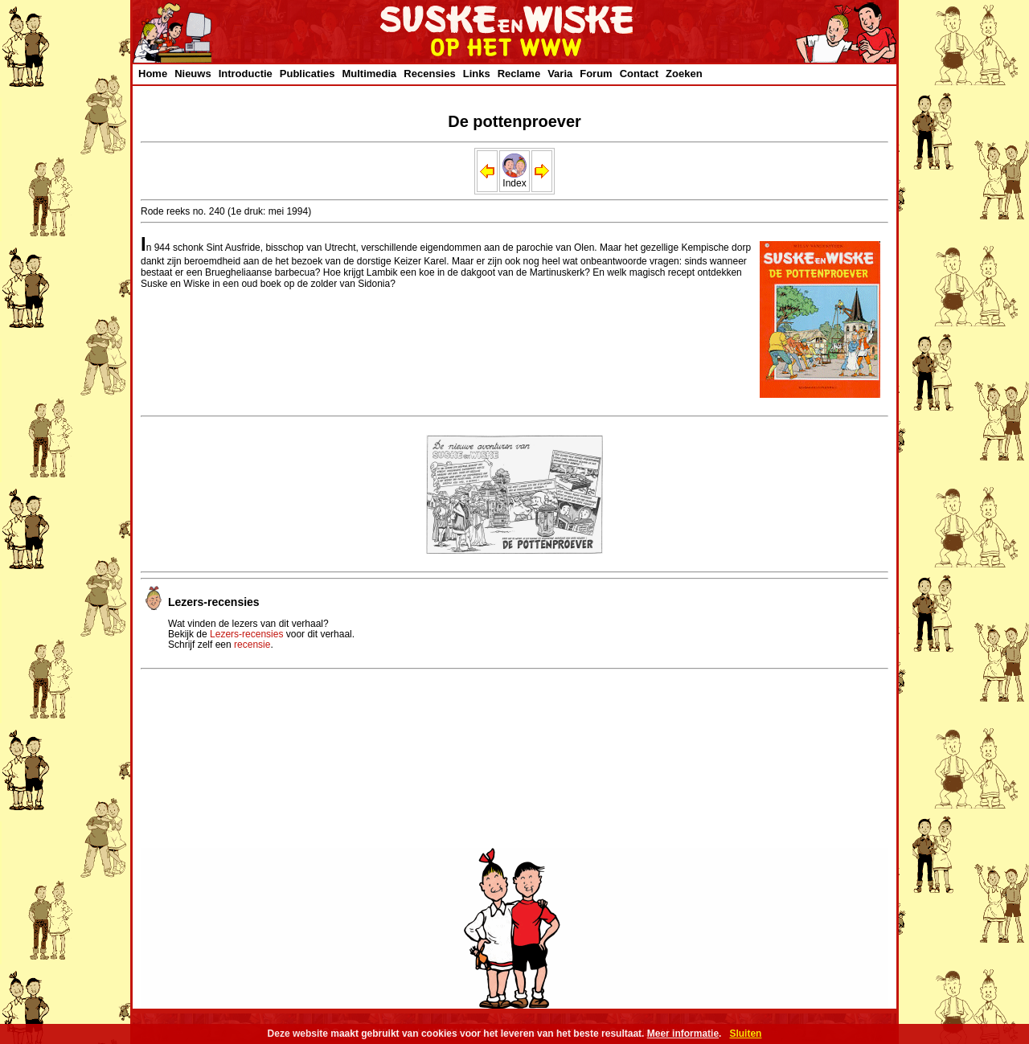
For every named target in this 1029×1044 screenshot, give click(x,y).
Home (152, 74)
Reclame (519, 74)
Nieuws (192, 74)
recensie (252, 644)
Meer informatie (683, 1033)
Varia (559, 74)
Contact (639, 74)
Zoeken (684, 74)
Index (514, 179)
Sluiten (745, 1033)
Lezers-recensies (246, 634)
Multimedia (369, 74)
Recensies (429, 74)
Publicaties (307, 74)
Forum (596, 74)
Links (476, 74)
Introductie (246, 74)
